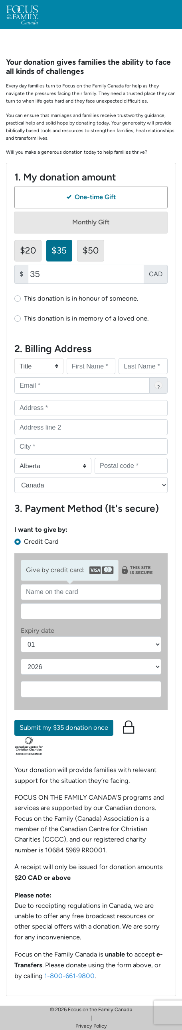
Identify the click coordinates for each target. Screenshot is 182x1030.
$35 (59, 250)
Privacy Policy (91, 1026)
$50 (91, 250)
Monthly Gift (90, 222)
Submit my (64, 727)
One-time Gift (91, 197)
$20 (28, 250)
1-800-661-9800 (69, 976)
